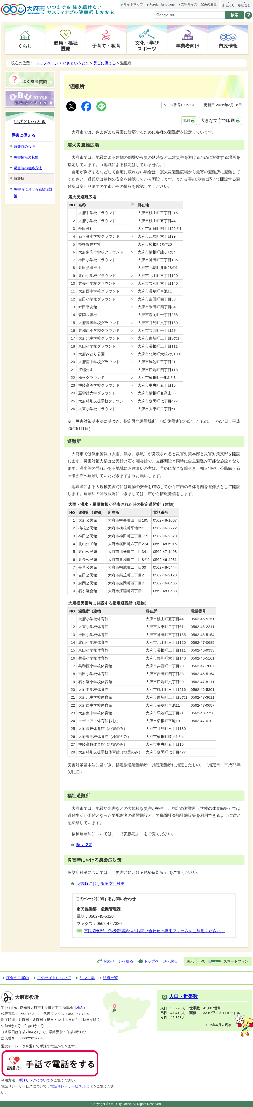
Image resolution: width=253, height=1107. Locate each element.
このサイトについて (54, 978)
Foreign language (161, 4)
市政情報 (228, 46)
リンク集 (87, 978)
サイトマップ (133, 4)
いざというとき (76, 63)
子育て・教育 (106, 46)
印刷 (186, 120)
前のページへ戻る (118, 961)
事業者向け (188, 46)
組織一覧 (110, 978)
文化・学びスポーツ (147, 45)
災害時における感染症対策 (100, 883)
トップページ (47, 63)
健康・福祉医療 (66, 45)
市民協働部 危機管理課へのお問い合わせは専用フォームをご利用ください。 (154, 931)
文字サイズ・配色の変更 (199, 4)
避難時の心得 (24, 146)
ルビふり (228, 5)
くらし (25, 46)
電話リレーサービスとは (71, 1086)
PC (203, 961)
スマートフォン (236, 961)
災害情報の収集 (26, 157)
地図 (79, 1008)
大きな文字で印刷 (218, 120)
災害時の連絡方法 (28, 168)
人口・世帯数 (183, 996)
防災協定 (84, 845)
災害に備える (104, 63)
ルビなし (244, 5)
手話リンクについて (34, 1080)
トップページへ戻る (161, 961)
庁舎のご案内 (17, 978)
